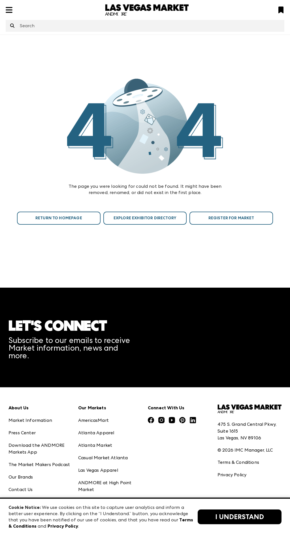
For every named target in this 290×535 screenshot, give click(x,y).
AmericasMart (93, 420)
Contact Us (20, 489)
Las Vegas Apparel (98, 470)
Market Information (30, 420)
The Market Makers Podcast (39, 464)
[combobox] (145, 26)
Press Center (22, 432)
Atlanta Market (95, 445)
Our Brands (20, 477)
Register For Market (231, 218)
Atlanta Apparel (96, 432)
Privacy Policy (232, 474)
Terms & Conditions (238, 462)
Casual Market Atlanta (103, 457)
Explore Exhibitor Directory (145, 218)
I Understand (239, 517)
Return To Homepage (58, 218)
